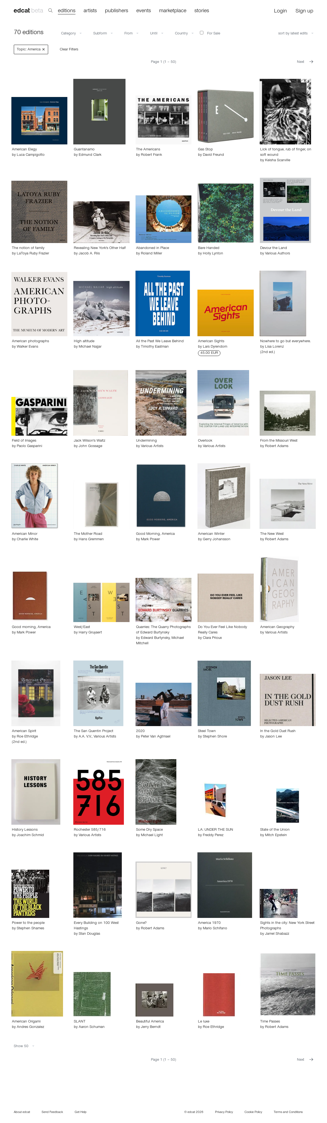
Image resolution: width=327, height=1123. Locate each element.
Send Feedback (52, 1112)
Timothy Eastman (155, 347)
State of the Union (275, 830)
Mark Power (150, 540)
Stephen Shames (30, 929)
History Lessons (25, 830)
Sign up (304, 11)
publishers (116, 11)
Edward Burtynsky (155, 638)
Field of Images (24, 441)
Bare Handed (208, 248)
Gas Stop (205, 150)
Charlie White (27, 540)
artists (90, 11)
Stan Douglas (89, 934)
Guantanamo (84, 150)
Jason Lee (273, 737)
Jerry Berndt (151, 1027)
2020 (140, 731)
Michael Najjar (90, 347)
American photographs (30, 342)
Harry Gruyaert (90, 633)
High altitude (84, 342)
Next (305, 62)
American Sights (211, 342)
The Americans (148, 150)
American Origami (26, 1022)
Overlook (205, 441)
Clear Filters (69, 50)
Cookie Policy (253, 1112)
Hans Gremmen (91, 540)
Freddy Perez (213, 835)
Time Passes (270, 1022)
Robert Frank (151, 155)
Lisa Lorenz (274, 347)
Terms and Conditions (288, 1112)
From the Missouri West (279, 441)
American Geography (277, 627)
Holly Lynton (213, 254)
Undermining (146, 441)
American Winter (211, 534)
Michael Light (152, 835)
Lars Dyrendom (215, 347)
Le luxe (203, 1022)
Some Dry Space (149, 830)
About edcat (22, 1112)
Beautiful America (150, 1022)
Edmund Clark (90, 155)
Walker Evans (27, 347)
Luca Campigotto (31, 155)
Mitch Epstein (276, 835)
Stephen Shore (215, 737)
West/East (82, 627)
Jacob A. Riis (89, 254)
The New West (272, 534)
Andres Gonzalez (30, 1027)
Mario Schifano (215, 929)
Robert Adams (276, 446)
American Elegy (24, 150)
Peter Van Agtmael (155, 737)
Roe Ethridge (27, 737)
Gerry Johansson (216, 540)
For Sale (210, 33)
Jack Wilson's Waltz (89, 441)
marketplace (172, 11)
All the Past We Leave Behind (160, 342)
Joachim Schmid (30, 835)
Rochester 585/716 (90, 830)
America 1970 (209, 923)
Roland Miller (151, 254)
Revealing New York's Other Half (100, 248)
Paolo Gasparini (29, 446)
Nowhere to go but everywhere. (285, 342)
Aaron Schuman (92, 1027)
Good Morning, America (155, 534)
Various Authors (277, 254)
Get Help (81, 1112)
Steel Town (207, 731)
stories (201, 11)
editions (66, 11)
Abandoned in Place (152, 248)
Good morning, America (31, 627)
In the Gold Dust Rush (278, 731)
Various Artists (152, 446)
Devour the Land (273, 248)
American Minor (24, 534)
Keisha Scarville (277, 161)
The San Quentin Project (93, 731)
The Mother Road (88, 534)
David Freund (213, 155)
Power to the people (28, 923)
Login (280, 11)
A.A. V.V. (85, 737)
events (143, 11)
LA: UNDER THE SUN (215, 830)
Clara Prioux (212, 638)
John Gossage (90, 446)
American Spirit (24, 731)
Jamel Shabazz (277, 934)
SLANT (79, 1022)
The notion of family (28, 248)
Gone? (141, 923)
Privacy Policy (224, 1112)
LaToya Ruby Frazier (33, 254)
